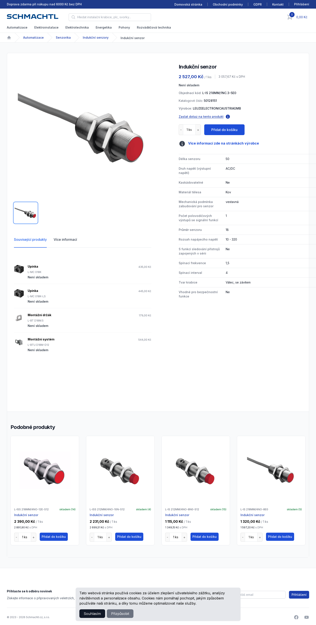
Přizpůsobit (120, 613)
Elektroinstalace (46, 27)
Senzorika (63, 37)
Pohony (124, 27)
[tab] (25, 213)
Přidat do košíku (224, 130)
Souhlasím (92, 613)
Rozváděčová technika (154, 27)
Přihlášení (299, 594)
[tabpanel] (82, 128)
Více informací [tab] (65, 239)
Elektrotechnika (77, 27)
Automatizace (17, 27)
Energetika (104, 27)
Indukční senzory (96, 37)
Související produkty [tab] (30, 239)
